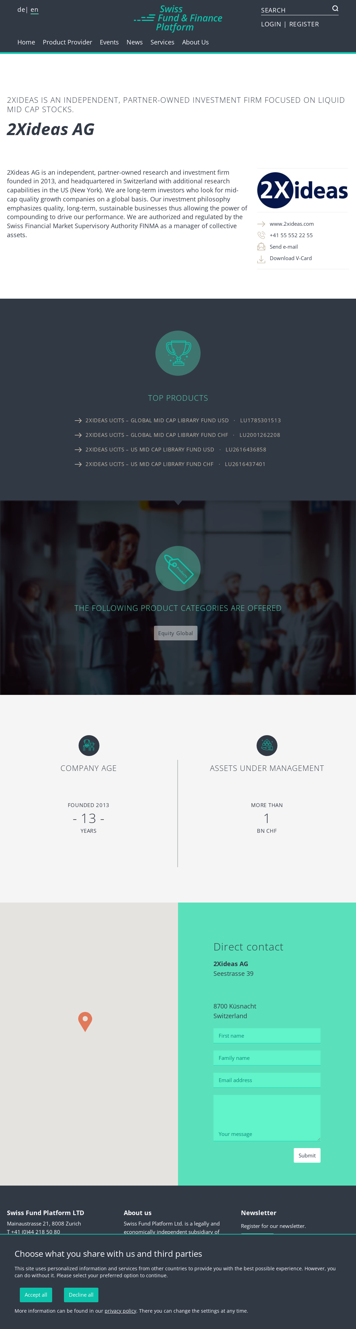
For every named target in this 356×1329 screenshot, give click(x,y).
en (34, 9)
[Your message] (266, 1118)
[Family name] (266, 1058)
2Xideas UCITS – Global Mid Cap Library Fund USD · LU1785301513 (183, 420)
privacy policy (120, 1310)
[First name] (266, 1036)
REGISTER (304, 24)
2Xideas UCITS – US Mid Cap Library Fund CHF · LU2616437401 (176, 463)
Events (109, 42)
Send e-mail (284, 246)
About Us (195, 42)
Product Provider (67, 42)
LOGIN (272, 24)
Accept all (36, 1294)
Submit (307, 1155)
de (21, 9)
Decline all (81, 1294)
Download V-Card (291, 258)
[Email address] (266, 1080)
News (135, 42)
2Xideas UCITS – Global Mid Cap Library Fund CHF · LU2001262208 (183, 434)
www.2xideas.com (292, 223)
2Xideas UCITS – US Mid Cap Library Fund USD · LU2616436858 (176, 449)
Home (26, 42)
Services (163, 42)
